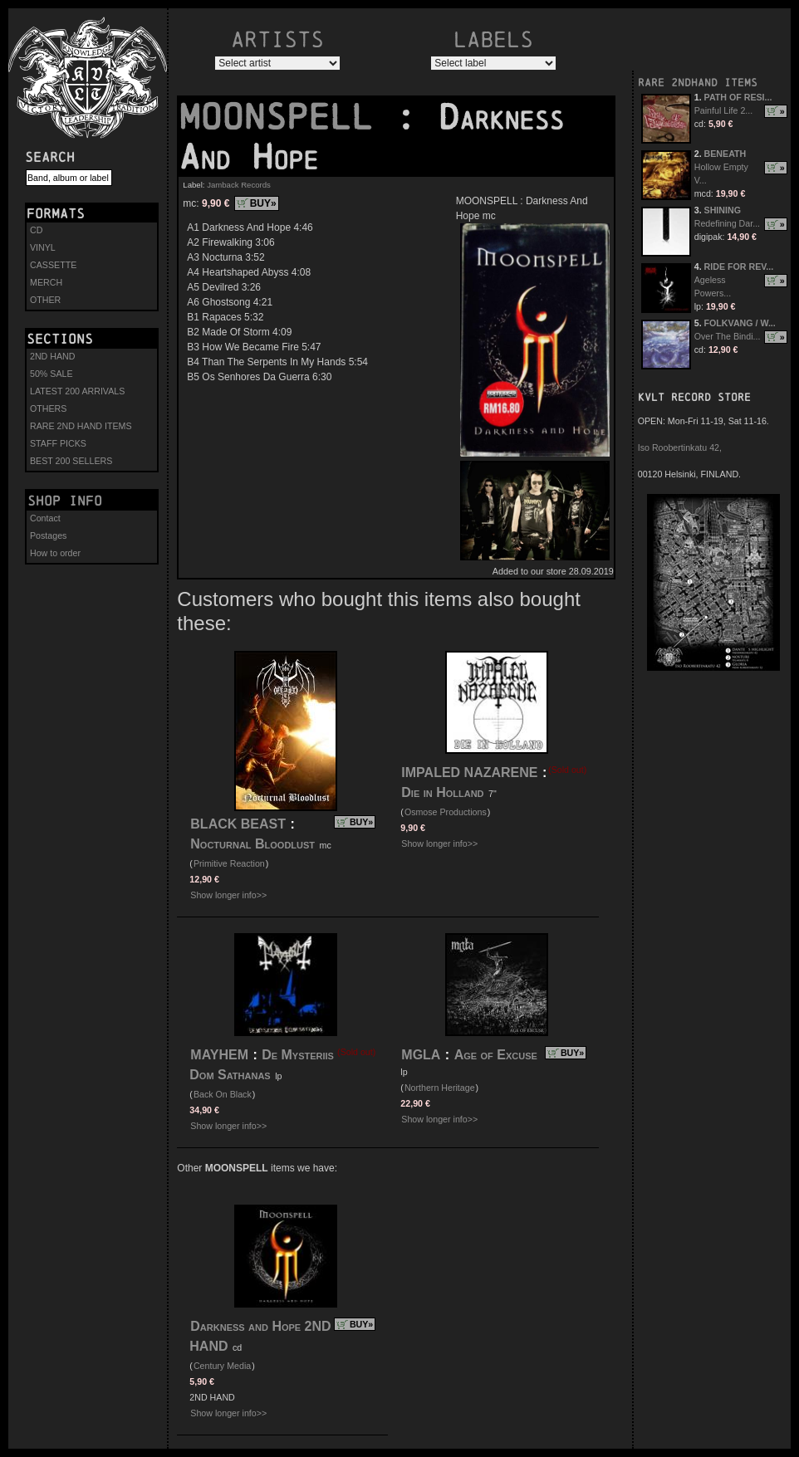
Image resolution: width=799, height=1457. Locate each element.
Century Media (222, 1366)
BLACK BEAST (238, 824)
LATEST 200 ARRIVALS (77, 391)
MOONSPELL (287, 117)
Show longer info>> (228, 895)
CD (36, 230)
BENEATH (725, 154)
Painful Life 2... (723, 110)
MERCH (46, 282)
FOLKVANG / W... (740, 323)
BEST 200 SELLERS (71, 461)
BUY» (263, 203)
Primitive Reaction (229, 863)
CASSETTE (53, 265)
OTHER (45, 300)
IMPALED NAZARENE (469, 772)
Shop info (64, 500)
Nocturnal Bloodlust (252, 844)
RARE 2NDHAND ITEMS (697, 82)
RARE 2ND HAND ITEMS (81, 426)
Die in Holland (442, 792)
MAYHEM (219, 1055)
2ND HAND (52, 356)
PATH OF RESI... (738, 97)
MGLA (420, 1055)
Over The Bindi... (727, 336)
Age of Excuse (495, 1055)
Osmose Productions (445, 812)
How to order (55, 553)
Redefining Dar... (727, 223)
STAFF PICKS (58, 443)
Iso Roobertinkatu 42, (680, 447)
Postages (48, 535)
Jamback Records (239, 184)
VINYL (43, 247)
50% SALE (51, 374)
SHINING (722, 210)
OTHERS (48, 408)
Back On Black (223, 1094)
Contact (45, 518)
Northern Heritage (439, 1088)
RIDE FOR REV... (739, 266)
